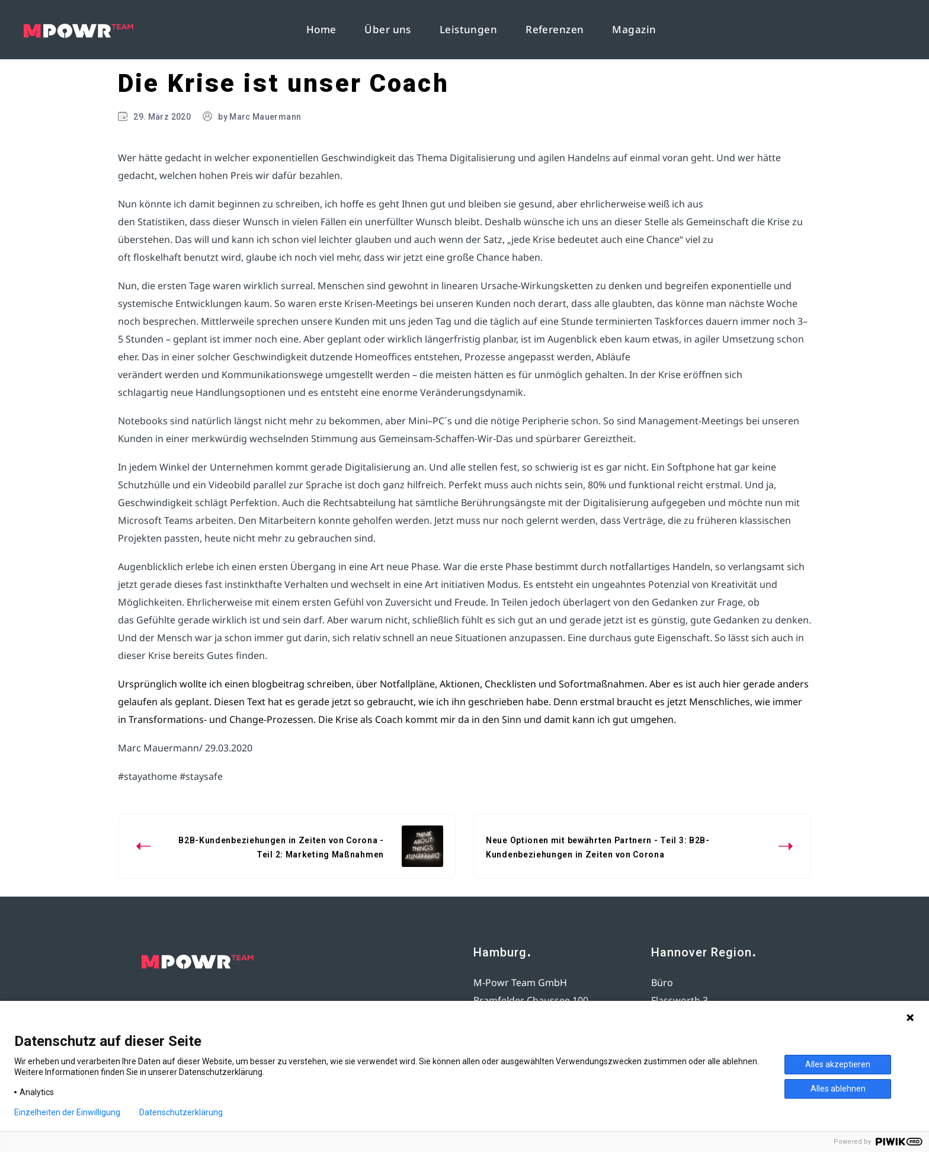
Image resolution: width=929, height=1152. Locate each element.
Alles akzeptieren (837, 1064)
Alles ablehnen (838, 1088)
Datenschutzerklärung (181, 1112)
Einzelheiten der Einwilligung (67, 1112)
